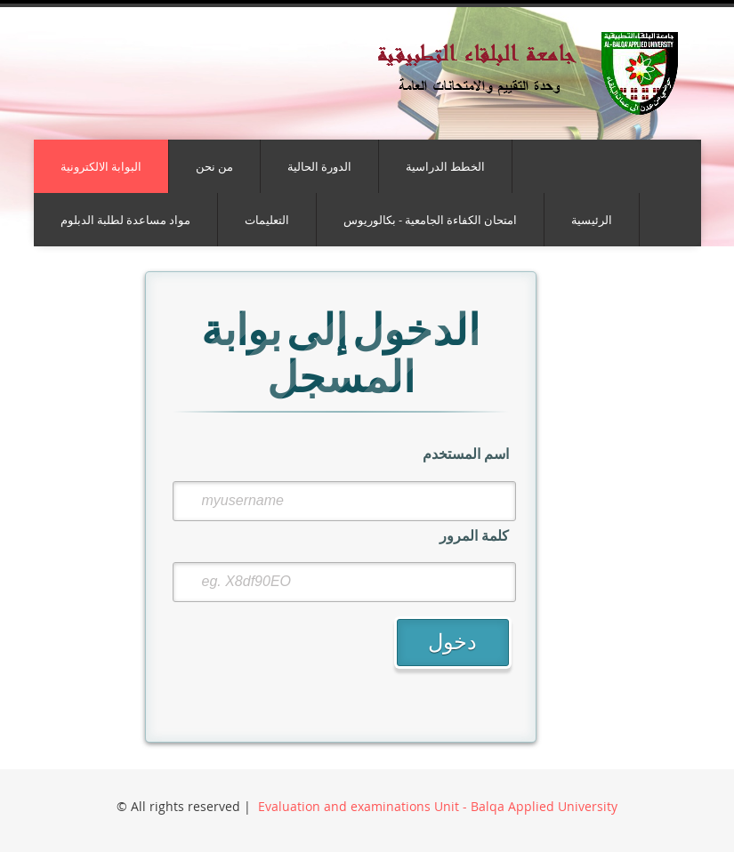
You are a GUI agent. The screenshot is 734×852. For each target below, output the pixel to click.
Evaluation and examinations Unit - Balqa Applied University (437, 806)
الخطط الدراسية (445, 166)
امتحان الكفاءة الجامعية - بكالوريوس (430, 220)
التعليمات (267, 220)
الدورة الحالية (319, 166)
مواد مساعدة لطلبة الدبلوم (125, 220)
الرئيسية (591, 220)
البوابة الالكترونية (100, 166)
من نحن (214, 166)
